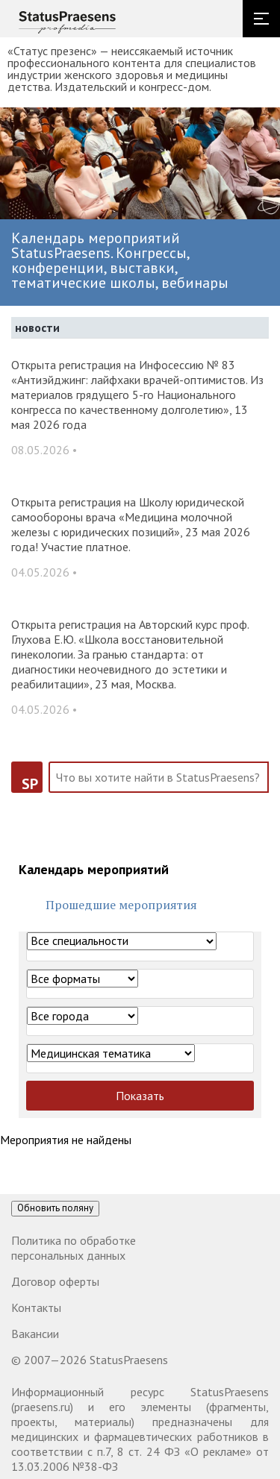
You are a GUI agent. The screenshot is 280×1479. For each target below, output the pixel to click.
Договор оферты (55, 1281)
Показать (140, 1095)
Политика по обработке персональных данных (73, 1248)
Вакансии (35, 1333)
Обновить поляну (55, 1208)
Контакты (36, 1307)
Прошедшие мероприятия (121, 904)
